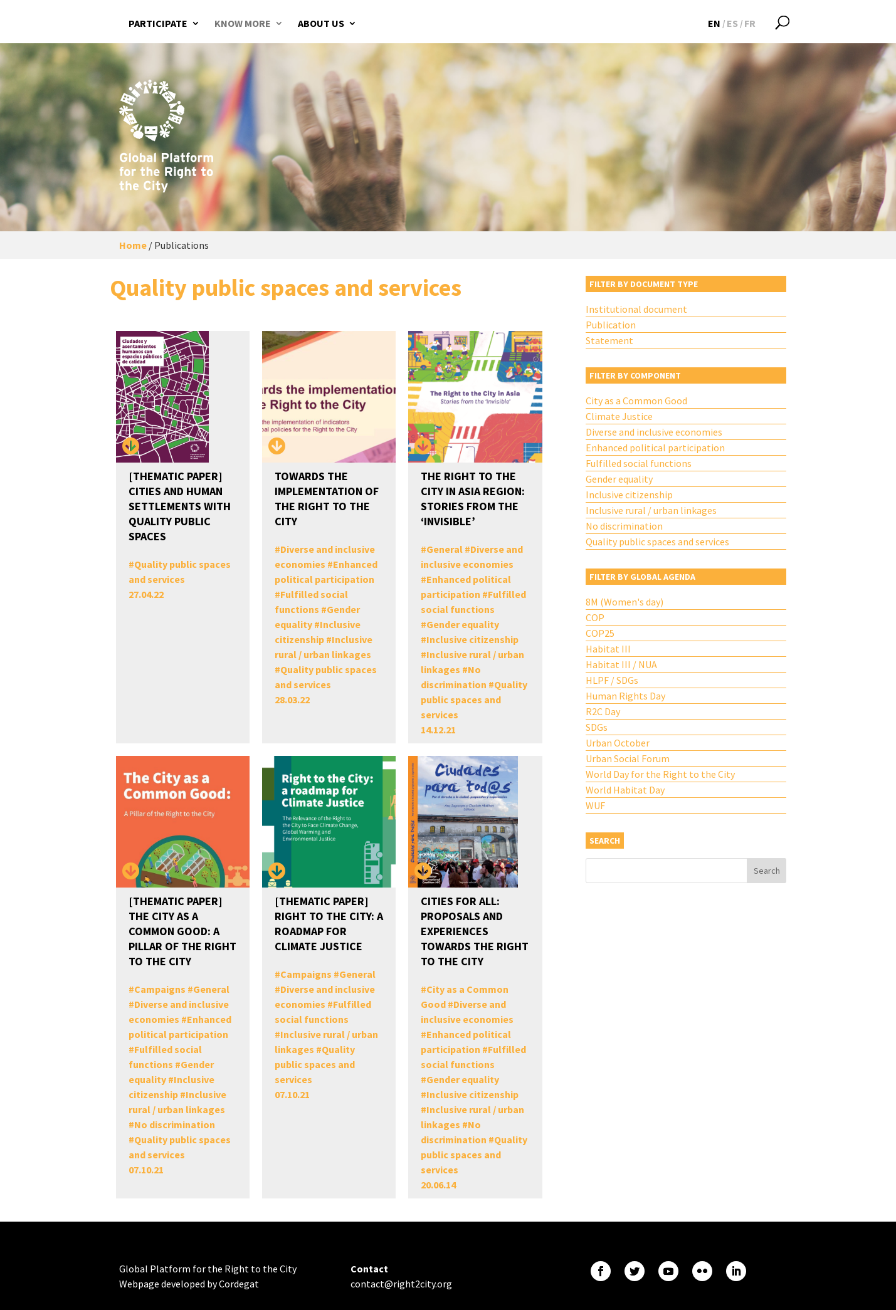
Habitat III (608, 648)
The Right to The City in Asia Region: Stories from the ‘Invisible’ (473, 498)
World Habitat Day (625, 789)
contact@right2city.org (401, 1283)
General (444, 549)
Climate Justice (619, 416)
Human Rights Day (625, 695)
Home (133, 245)
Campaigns (160, 989)
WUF (595, 805)
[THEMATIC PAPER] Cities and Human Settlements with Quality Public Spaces (180, 506)
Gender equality (462, 624)
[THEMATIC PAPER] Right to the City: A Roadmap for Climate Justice (329, 923)
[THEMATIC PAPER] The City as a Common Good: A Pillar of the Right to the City (182, 931)
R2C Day (603, 711)
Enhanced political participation (655, 447)
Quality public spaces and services (474, 699)
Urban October (618, 742)
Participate (158, 23)
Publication (611, 324)
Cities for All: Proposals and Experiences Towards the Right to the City (475, 931)
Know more (242, 23)
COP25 (600, 633)
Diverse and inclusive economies (654, 432)
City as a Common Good (636, 400)
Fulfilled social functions (639, 463)
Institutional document (636, 309)
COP (595, 617)
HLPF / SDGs (612, 680)
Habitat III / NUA (621, 664)
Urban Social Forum (628, 758)
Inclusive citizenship (472, 639)
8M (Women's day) (624, 601)
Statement (609, 340)
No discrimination (174, 1124)
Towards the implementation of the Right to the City (327, 498)
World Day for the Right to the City (660, 774)
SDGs (597, 727)
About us (321, 23)
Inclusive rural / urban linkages (651, 510)
